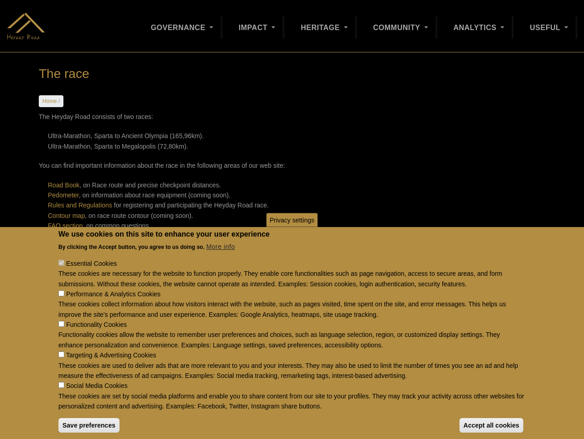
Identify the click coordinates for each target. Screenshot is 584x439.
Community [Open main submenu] (397, 23)
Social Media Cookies (97, 400)
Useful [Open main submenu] (546, 23)
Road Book (63, 185)
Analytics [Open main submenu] (476, 23)
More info (220, 261)
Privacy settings (292, 234)
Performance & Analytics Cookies (113, 308)
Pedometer (63, 195)
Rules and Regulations (80, 205)
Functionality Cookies (96, 339)
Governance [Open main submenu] (179, 23)
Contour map (66, 215)
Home (49, 101)
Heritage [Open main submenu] (321, 23)
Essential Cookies (91, 277)
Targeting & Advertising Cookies (111, 369)
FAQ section (65, 225)
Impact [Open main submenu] (254, 23)
